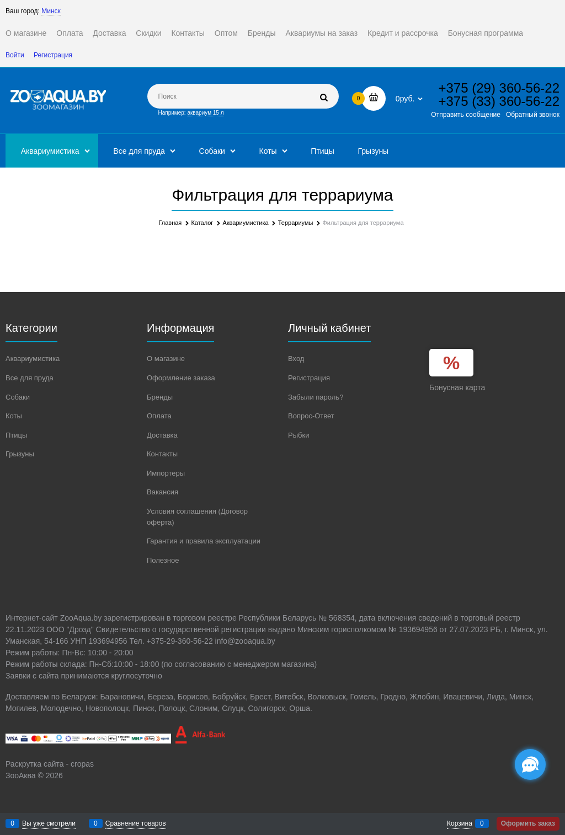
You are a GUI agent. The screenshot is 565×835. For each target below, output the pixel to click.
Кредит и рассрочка (402, 33)
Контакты (187, 33)
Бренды (262, 33)
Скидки (148, 33)
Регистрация (53, 55)
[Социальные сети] (530, 764)
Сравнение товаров (135, 823)
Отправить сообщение (465, 114)
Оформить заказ (528, 823)
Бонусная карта (457, 387)
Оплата (69, 33)
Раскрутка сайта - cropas (50, 763)
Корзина (459, 823)
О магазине (26, 33)
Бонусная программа (485, 33)
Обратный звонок (532, 114)
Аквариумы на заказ (321, 33)
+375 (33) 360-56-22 (499, 101)
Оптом (226, 33)
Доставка (109, 33)
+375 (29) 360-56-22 (499, 87)
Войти (15, 55)
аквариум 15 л (205, 113)
